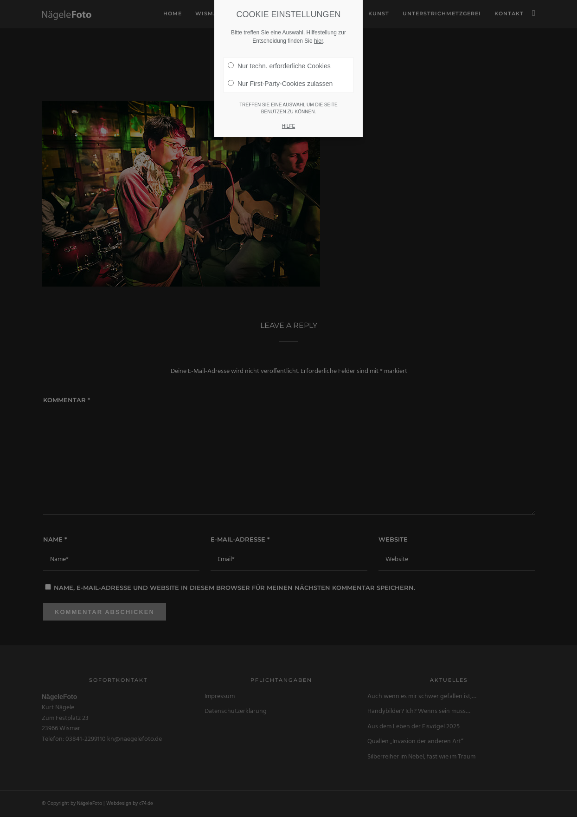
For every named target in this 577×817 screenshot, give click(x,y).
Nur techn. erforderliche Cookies (279, 66)
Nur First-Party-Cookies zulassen (280, 83)
